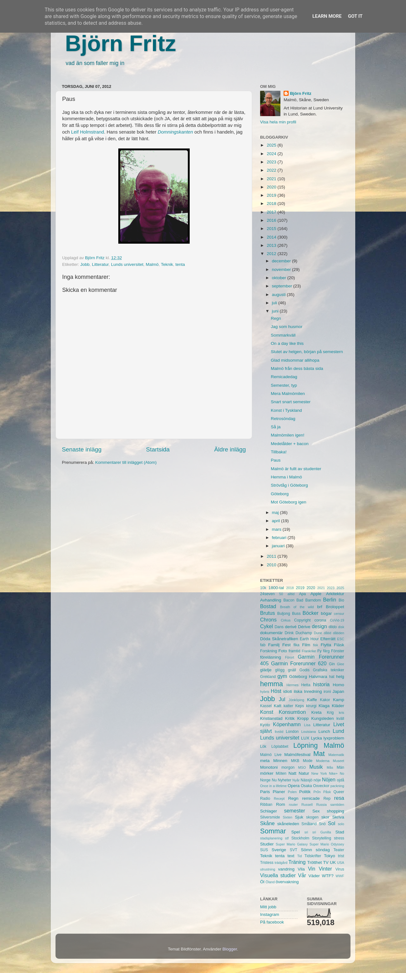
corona (320, 620)
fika (296, 645)
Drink (289, 633)
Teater (338, 850)
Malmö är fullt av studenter (296, 468)
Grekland (268, 676)
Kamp (338, 699)
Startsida (158, 449)
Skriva (338, 817)
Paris (265, 791)
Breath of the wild (297, 607)
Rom (280, 804)
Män (340, 767)
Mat (319, 754)
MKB (295, 761)
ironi (327, 691)
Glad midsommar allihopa (295, 360)
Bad (299, 600)
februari (280, 537)
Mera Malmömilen (288, 393)
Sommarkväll (283, 335)
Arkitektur (335, 593)
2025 (272, 145)
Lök (263, 746)
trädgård (281, 863)
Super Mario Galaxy (292, 844)
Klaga (324, 705)
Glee (340, 664)
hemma (271, 684)
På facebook (272, 922)
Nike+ (333, 773)
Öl (262, 881)
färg (326, 651)
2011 (272, 556)
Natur (303, 773)
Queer (338, 792)
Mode (307, 761)
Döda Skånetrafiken (279, 638)
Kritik (290, 718)
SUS (264, 850)
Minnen (280, 760)
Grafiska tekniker (328, 670)
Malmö (152, 264)
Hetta (305, 685)
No (342, 773)
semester (294, 810)
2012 (272, 253)
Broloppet (335, 606)
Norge (265, 780)
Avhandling (270, 600)
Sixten (287, 817)
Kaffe (312, 699)
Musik (316, 767)
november (282, 269)
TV (326, 862)
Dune (318, 633)
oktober (279, 277)
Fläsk (339, 644)
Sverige (279, 849)
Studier (267, 844)
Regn (276, 318)
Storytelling (321, 838)
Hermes (292, 685)
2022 (272, 170)
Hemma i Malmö (286, 477)
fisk (315, 645)
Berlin (329, 599)
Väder (314, 875)
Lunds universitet (127, 264)
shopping (335, 811)
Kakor (325, 700)
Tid (299, 856)
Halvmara (318, 676)
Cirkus (286, 620)
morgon (287, 767)
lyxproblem (334, 738)
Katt (277, 705)
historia (321, 684)
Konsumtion (292, 712)
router (293, 804)
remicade (311, 798)
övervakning (287, 881)
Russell (306, 804)
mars (277, 529)
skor (325, 817)
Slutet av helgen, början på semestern (307, 351)
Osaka (306, 786)
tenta (180, 264)
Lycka (316, 738)
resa (339, 798)
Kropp (303, 718)
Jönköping (296, 700)
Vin (311, 868)
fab (262, 645)
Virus (340, 869)
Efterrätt (328, 638)
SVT (294, 850)
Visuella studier (278, 875)
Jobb (84, 264)
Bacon (288, 600)
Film (306, 644)
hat (331, 676)
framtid (294, 651)
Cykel (266, 626)
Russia (321, 804)
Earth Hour (309, 639)
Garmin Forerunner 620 (298, 663)
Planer (279, 791)
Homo (338, 684)
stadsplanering (271, 838)
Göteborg (280, 493)
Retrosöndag (283, 418)
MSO (302, 767)
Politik (305, 791)
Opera (294, 785)
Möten (281, 773)
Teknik (167, 264)
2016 (272, 220)
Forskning (268, 651)
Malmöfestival (297, 754)
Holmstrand (92, 132)
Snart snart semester (291, 401)
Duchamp (304, 633)
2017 (272, 212)
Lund (338, 731)
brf (319, 606)
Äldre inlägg (230, 449)
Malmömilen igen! (287, 435)
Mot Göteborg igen (288, 502)
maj (276, 512)
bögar (326, 613)
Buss (296, 613)
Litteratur (100, 264)
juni (276, 311)
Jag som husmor (287, 326)
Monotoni (269, 767)
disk (341, 627)
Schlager (268, 811)
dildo (333, 627)
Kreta (316, 712)
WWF (340, 876)
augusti (279, 294)
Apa (302, 594)
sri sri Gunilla (317, 832)
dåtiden (338, 633)
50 (281, 594)
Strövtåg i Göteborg (289, 485)
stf (287, 838)
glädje (266, 669)
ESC (340, 639)
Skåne (267, 823)
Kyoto (265, 725)
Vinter (325, 868)
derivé (291, 626)
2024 (272, 153)
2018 (272, 203)
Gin (332, 664)
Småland (309, 824)
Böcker (310, 613)
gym (282, 676)
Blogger (229, 949)
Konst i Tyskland (286, 410)
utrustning (267, 869)
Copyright (302, 620)
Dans (279, 627)
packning (337, 786)
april (276, 520)
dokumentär (271, 632)
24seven (267, 594)
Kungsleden (322, 718)
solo (341, 824)
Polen (292, 792)
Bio (341, 600)
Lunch (324, 731)
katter (288, 706)
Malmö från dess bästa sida (297, 368)
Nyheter (284, 780)
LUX (305, 738)
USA (340, 863)
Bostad (268, 606)
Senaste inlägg (82, 449)
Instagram (269, 914)
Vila (301, 869)
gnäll (292, 670)
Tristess (266, 862)
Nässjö (306, 780)
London (292, 731)
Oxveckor (321, 786)
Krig (330, 712)
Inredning (313, 691)
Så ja (276, 426)
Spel (295, 832)
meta (265, 760)
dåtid (327, 633)
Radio (265, 798)
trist (341, 856)
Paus (276, 460)
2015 (272, 228)
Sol (331, 823)
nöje (317, 780)
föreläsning (270, 657)
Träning (296, 862)
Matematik (336, 755)
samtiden (337, 804)
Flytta (326, 644)
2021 (272, 178)
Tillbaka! (279, 452)
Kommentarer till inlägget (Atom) (126, 462)
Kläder (338, 705)
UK (333, 862)
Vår (302, 875)
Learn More (327, 16)
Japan (338, 691)
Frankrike (309, 651)
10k (263, 588)
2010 (272, 564)
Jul (282, 699)
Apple (316, 593)
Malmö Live (270, 755)
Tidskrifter (312, 856)
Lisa (307, 725)
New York (319, 773)
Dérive (304, 626)
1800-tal (276, 587)
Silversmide (270, 817)
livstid (279, 731)
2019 (272, 195)
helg (340, 676)
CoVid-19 (337, 620)
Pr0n (317, 792)
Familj (273, 644)
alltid (290, 594)
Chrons (268, 619)
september (282, 286)
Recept (279, 798)
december (282, 261)
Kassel (266, 706)
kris (341, 712)
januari (279, 545)
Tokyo (329, 855)
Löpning (305, 745)
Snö (322, 824)
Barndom (313, 600)
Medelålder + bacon (290, 443)
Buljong (283, 613)
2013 (272, 245)
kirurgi (311, 706)
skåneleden (288, 823)
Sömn (306, 849)
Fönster (337, 651)
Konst (266, 712)
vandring (286, 869)
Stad (339, 832)
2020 (272, 187)
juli (275, 302)
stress (339, 838)
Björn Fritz (120, 43)
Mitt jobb (268, 906)
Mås (330, 767)
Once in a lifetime (273, 786)
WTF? (328, 875)
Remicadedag (284, 376)
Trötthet (314, 862)
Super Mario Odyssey (327, 844)
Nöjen (328, 779)
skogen (312, 817)
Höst (276, 691)
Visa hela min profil (278, 122)
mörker (266, 773)
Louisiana (308, 731)
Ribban (266, 804)
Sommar (273, 831)
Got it (355, 16)
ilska (298, 691)
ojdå (340, 780)
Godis (304, 670)
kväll (340, 718)
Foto (282, 650)
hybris (264, 692)
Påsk (327, 792)
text (290, 855)
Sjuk (299, 817)
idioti (287, 691)
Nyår (296, 780)
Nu (274, 780)
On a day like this (287, 343)
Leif (75, 132)
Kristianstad (271, 718)
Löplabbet (280, 746)
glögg (280, 670)
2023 (272, 162)
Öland (270, 882)
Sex (316, 811)
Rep (327, 798)
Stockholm (300, 838)
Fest (286, 644)
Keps (299, 706)
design (319, 626)
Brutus (267, 613)
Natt (293, 773)
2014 (272, 237)
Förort (289, 657)
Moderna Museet (330, 761)
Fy (319, 651)
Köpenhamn (287, 724)
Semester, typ (284, 385)
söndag (323, 849)
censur (339, 613)
